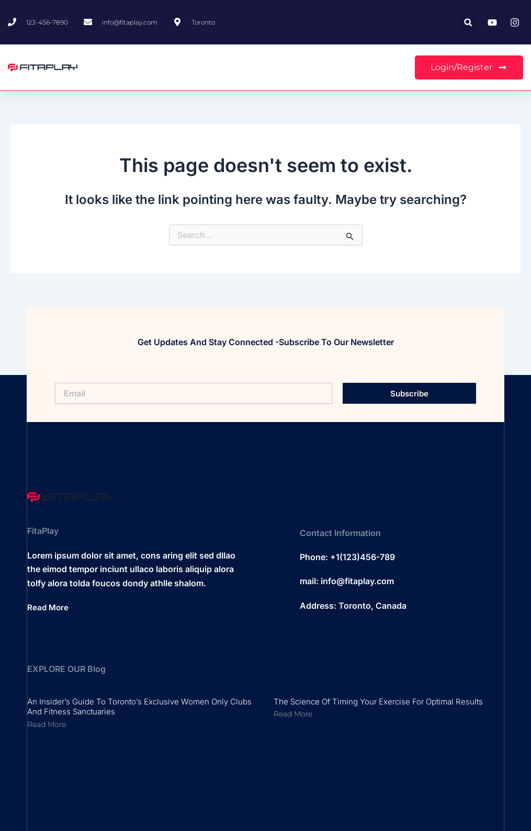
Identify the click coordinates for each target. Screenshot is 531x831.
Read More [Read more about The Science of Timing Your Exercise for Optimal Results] (293, 714)
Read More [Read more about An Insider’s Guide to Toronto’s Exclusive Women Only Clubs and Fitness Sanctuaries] (46, 724)
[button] (468, 22)
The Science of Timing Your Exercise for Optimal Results (378, 702)
